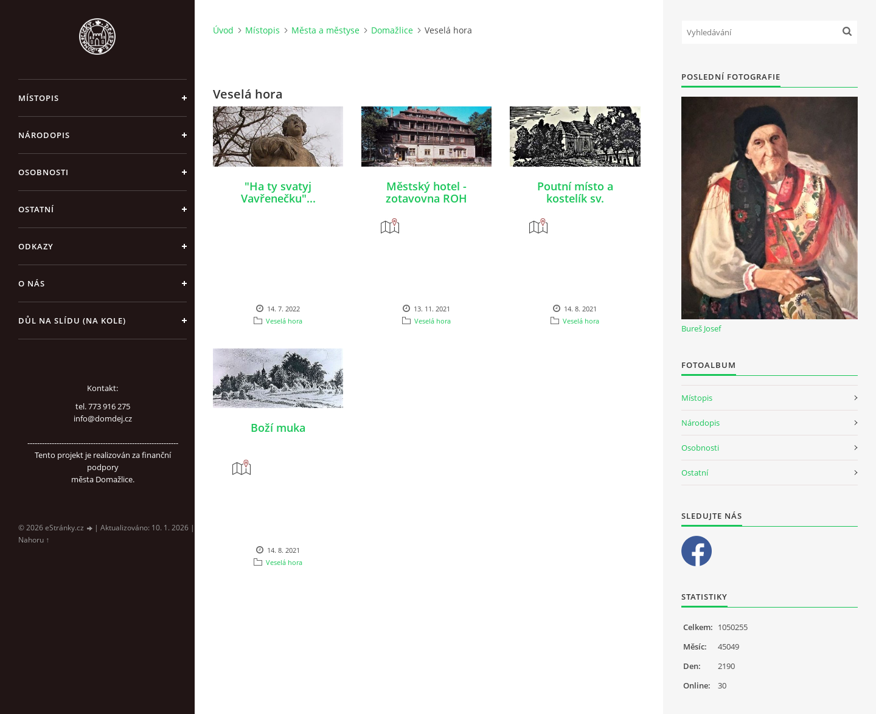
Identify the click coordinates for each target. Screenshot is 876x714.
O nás (31, 283)
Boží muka (278, 427)
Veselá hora (284, 320)
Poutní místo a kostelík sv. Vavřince (575, 198)
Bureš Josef (701, 328)
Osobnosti (43, 172)
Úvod (223, 30)
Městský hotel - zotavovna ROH (426, 192)
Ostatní (36, 209)
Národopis (44, 135)
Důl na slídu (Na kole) (72, 320)
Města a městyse (325, 30)
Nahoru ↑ (33, 540)
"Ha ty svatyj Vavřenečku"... (278, 192)
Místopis (38, 97)
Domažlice (392, 30)
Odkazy (36, 246)
